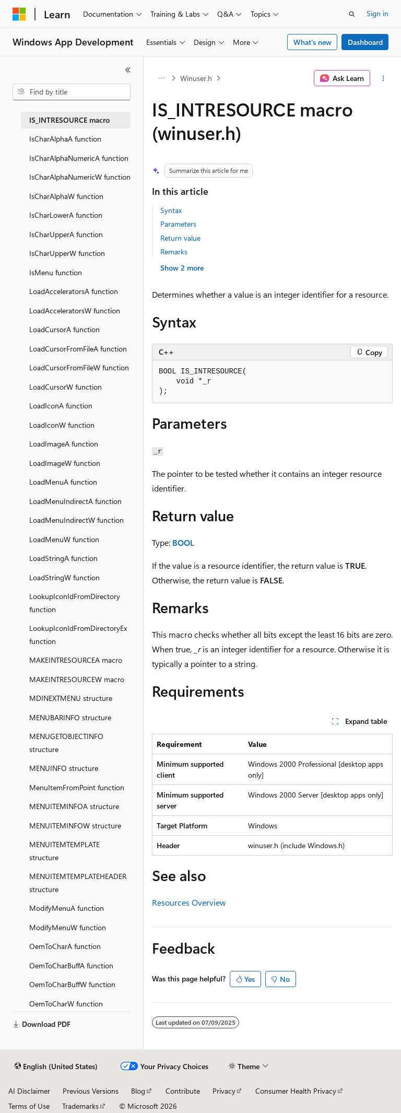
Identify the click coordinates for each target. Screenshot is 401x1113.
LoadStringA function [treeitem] (63, 558)
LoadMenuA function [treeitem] (63, 482)
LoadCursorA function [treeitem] (64, 329)
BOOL (183, 542)
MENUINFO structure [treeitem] (63, 768)
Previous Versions (91, 1091)
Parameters (178, 224)
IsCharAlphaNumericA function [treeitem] (78, 158)
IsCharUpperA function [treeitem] (66, 234)
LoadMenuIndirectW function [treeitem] (76, 520)
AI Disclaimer (29, 1091)
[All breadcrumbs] (161, 78)
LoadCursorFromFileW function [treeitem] (79, 367)
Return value (180, 238)
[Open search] (351, 14)
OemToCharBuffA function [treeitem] (71, 965)
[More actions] (383, 78)
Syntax (171, 210)
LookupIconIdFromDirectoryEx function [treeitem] (78, 634)
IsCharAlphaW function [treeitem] (66, 196)
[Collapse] (128, 70)
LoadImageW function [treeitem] (64, 463)
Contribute (183, 1091)
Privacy (224, 1091)
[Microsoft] (19, 14)
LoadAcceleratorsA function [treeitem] (73, 291)
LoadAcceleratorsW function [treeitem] (74, 310)
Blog (138, 1091)
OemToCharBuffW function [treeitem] (72, 984)
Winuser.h (196, 78)
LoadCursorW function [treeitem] (65, 387)
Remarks (173, 251)
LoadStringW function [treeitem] (64, 577)
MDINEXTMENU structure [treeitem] (70, 698)
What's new (312, 42)
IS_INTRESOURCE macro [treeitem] (69, 120)
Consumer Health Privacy (295, 1091)
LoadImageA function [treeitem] (63, 444)
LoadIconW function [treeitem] (62, 425)
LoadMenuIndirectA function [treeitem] (75, 501)
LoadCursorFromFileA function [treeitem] (78, 349)
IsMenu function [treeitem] (55, 272)
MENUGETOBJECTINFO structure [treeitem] (66, 742)
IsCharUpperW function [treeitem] (67, 253)
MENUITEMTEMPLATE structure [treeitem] (64, 850)
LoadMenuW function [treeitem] (64, 539)
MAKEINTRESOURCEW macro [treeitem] (76, 679)
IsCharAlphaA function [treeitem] (65, 139)
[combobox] (72, 92)
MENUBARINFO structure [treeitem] (70, 717)
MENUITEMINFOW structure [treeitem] (75, 825)
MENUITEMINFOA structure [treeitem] (74, 806)
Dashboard (365, 42)
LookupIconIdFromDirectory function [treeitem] (74, 602)
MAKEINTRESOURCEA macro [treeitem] (75, 660)
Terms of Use (29, 1106)
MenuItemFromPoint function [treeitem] (76, 787)
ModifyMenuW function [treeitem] (67, 927)
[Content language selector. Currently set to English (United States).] (56, 1066)
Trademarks (80, 1106)
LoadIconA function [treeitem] (60, 406)
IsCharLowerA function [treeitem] (65, 215)
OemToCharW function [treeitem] (66, 1004)
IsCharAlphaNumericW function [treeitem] (80, 177)
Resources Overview (189, 902)
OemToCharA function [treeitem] (65, 946)
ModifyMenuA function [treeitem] (66, 908)
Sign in (377, 13)
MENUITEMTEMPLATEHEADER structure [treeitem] (77, 882)
